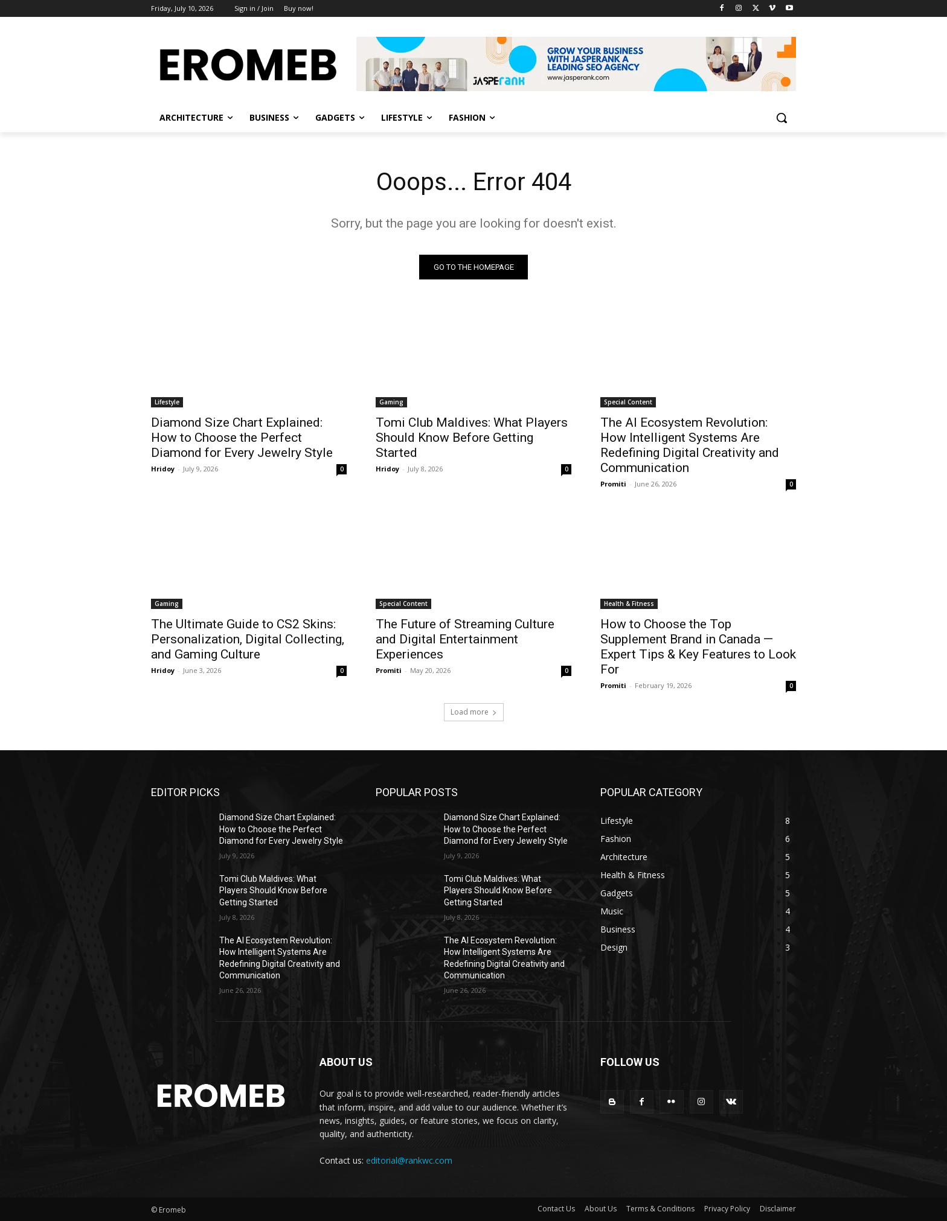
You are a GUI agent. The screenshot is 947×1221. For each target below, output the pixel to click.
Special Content (628, 402)
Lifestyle (167, 402)
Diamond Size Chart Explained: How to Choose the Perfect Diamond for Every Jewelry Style (242, 437)
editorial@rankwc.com (409, 1160)
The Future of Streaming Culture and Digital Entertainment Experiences (465, 639)
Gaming (391, 402)
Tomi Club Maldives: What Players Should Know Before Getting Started (472, 437)
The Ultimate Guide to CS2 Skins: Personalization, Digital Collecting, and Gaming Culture (247, 639)
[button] (781, 117)
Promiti (613, 483)
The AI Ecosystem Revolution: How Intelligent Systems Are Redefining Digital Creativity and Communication (689, 445)
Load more (474, 712)
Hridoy (163, 468)
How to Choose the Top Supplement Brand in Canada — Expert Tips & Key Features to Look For (698, 647)
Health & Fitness (629, 603)
